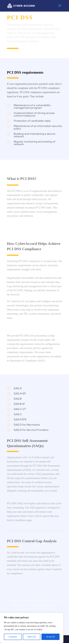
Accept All (50, 637)
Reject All (32, 637)
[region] (31, 628)
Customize (12, 637)
